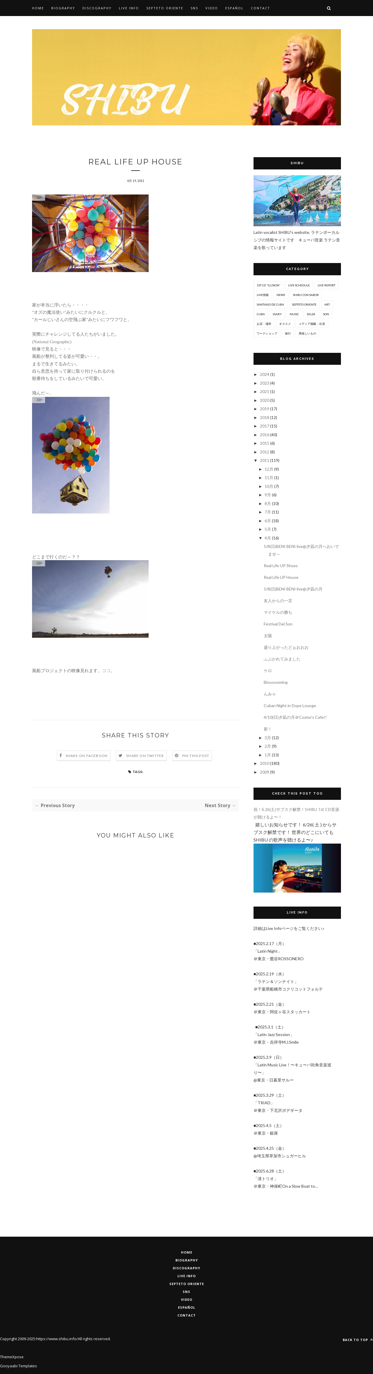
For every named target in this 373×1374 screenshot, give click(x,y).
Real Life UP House (281, 577)
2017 (265, 425)
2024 (265, 374)
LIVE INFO (186, 1276)
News (281, 295)
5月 (268, 529)
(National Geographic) (51, 341)
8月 (268, 503)
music (294, 314)
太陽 (268, 635)
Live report (326, 285)
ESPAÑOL (186, 1307)
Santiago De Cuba (270, 304)
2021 (265, 391)
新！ (268, 728)
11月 (269, 477)
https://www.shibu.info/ (57, 1338)
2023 (265, 383)
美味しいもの (307, 333)
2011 (265, 460)
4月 (268, 537)
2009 (265, 772)
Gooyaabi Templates (18, 1365)
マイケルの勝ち (278, 612)
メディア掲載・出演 (312, 323)
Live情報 (263, 295)
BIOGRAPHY (186, 1260)
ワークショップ (267, 333)
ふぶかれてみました (282, 658)
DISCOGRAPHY (186, 1268)
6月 (268, 520)
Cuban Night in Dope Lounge (290, 705)
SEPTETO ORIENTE (164, 8)
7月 (268, 511)
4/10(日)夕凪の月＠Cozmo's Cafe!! (295, 717)
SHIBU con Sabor (306, 295)
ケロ (268, 670)
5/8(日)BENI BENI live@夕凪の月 (293, 588)
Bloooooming (276, 682)
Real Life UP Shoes (281, 565)
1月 (268, 754)
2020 (265, 400)
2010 (265, 763)
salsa (311, 314)
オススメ (285, 323)
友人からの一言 (278, 600)
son (326, 314)
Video (211, 8)
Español (234, 8)
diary (277, 314)
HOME (186, 1252)
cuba (261, 314)
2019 (265, 408)
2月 (268, 746)
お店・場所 (264, 323)
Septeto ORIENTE (304, 304)
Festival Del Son (278, 623)
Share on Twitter (145, 755)
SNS (194, 8)
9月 (268, 494)
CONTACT (186, 1315)
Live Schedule (299, 285)
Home (38, 8)
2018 (265, 417)
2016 (265, 434)
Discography (97, 8)
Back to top (358, 1340)
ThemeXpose (12, 1356)
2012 (265, 451)
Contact (260, 8)
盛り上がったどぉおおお (286, 647)
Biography (63, 8)
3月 (268, 737)
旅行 (288, 333)
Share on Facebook (87, 755)
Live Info (129, 8)
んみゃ (270, 693)
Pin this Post (196, 755)
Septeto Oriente (186, 1284)
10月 (269, 486)
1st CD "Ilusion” (268, 285)
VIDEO (186, 1299)
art (327, 304)
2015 (265, 443)
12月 (269, 469)
